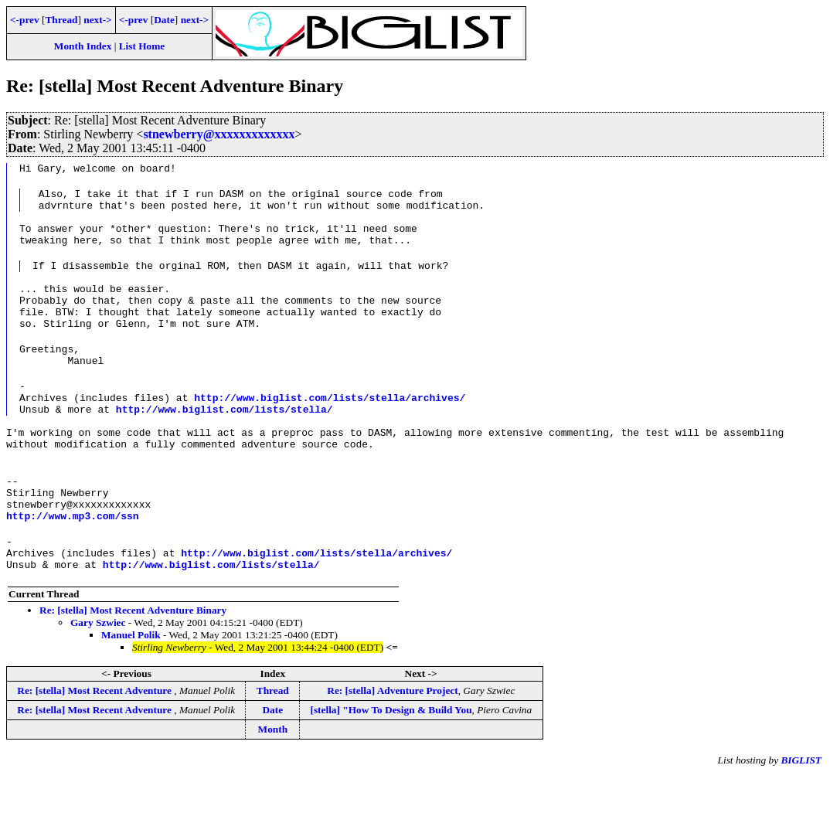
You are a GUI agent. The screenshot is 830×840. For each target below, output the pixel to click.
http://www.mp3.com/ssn (72, 573)
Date (164, 20)
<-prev (24, 20)
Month (273, 794)
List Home (142, 46)
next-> (97, 20)
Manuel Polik (131, 700)
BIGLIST (801, 825)
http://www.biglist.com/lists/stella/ (224, 448)
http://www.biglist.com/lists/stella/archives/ (329, 434)
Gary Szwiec (97, 687)
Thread (61, 20)
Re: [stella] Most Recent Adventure (95, 755)
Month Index (82, 46)
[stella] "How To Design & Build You (390, 774)
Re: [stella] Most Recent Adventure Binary (132, 675)
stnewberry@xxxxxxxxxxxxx (218, 134)
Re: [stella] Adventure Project (392, 755)
